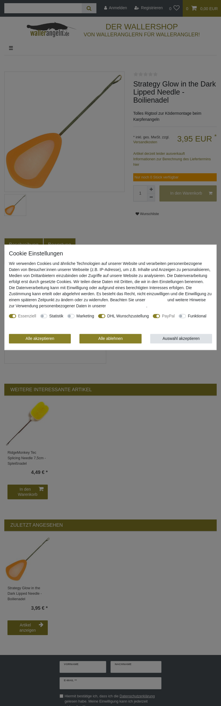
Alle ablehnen (110, 338)
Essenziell (27, 316)
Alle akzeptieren (40, 338)
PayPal (168, 316)
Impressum (156, 300)
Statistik (56, 316)
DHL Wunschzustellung (128, 316)
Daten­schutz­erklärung (126, 306)
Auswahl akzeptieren (181, 338)
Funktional (197, 316)
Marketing (85, 316)
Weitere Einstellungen (28, 322)
